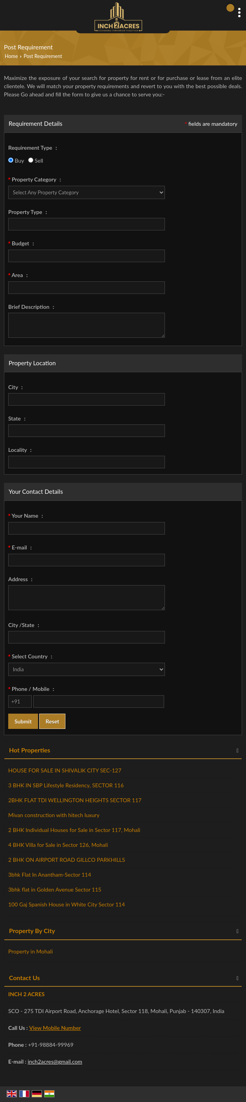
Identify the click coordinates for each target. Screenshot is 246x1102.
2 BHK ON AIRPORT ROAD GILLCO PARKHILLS (66, 859)
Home (11, 56)
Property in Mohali (30, 951)
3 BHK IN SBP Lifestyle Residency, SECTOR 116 (66, 785)
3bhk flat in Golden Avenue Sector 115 (54, 889)
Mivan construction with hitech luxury (53, 815)
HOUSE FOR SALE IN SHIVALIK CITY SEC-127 (64, 770)
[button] (55, 1027)
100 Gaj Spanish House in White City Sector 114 (66, 904)
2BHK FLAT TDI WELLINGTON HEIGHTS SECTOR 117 (74, 800)
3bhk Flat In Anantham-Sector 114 (49, 874)
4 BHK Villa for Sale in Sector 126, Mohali (58, 844)
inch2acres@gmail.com (55, 1061)
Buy (16, 160)
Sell (35, 160)
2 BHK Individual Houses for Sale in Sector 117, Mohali (74, 829)
